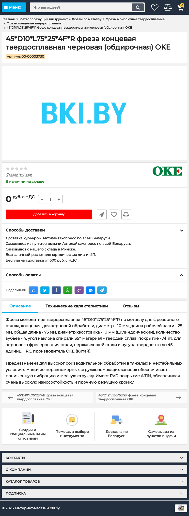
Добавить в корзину (48, 214)
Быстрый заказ (99, 214)
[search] (81, 7)
